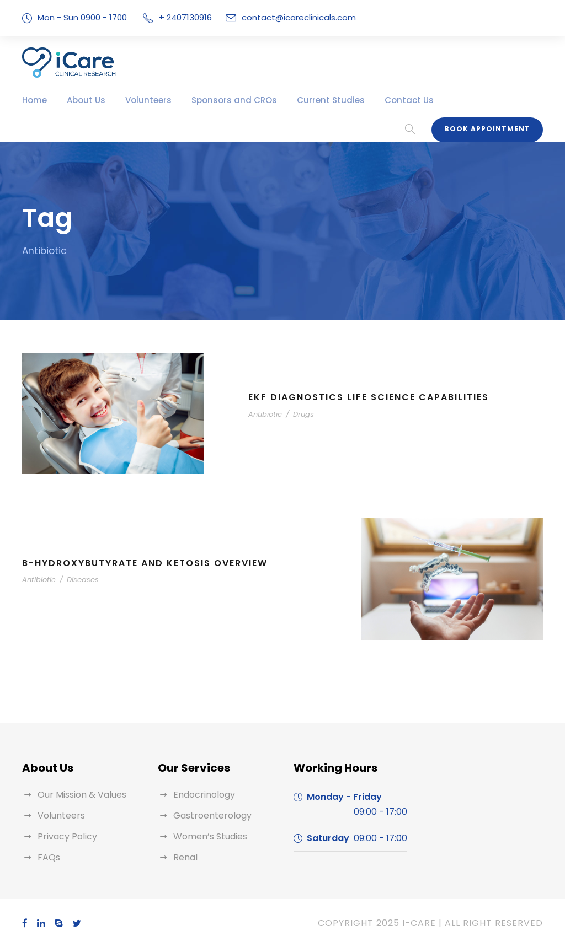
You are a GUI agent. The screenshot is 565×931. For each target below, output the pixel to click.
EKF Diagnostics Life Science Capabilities (375, 380)
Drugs (296, 397)
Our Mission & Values (80, 777)
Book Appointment (491, 97)
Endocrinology (201, 777)
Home (33, 100)
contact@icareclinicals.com (287, 17)
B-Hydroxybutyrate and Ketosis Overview (149, 546)
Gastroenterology (207, 798)
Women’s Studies (207, 819)
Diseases (75, 563)
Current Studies (301, 100)
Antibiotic (263, 397)
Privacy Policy (65, 819)
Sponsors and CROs (215, 100)
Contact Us (370, 100)
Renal (184, 840)
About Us (81, 100)
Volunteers (137, 100)
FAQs (49, 840)
